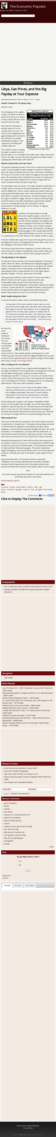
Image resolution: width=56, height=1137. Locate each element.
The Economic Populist (28, 6)
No (20, 865)
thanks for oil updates (12, 817)
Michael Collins (16, 100)
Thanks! (7, 809)
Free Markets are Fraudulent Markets (18, 782)
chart (3, 157)
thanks (6, 806)
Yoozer (7, 823)
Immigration (8, 841)
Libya (36, 487)
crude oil (26, 489)
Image (12, 208)
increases (10, 489)
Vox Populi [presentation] (29, 885)
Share (42, 495)
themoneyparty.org (8, 480)
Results (5, 878)
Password (32, 789)
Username (7, 789)
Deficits (7, 844)
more (51, 847)
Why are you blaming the (13, 838)
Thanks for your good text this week (18, 826)
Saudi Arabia (21, 487)
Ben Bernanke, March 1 (40, 397)
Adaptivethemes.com (37, 1134)
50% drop (5, 175)
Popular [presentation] (7, 885)
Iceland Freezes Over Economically (15, 705)
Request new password (20, 793)
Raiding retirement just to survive (15, 708)
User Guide (8, 678)
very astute (8, 812)
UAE (32, 489)
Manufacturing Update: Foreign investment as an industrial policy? (27, 693)
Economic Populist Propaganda (16, 771)
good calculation (10, 803)
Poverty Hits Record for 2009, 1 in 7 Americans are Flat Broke (26, 710)
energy (12, 487)
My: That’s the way (11, 829)
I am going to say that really (15, 835)
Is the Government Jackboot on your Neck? (20, 768)
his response (23, 443)
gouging (18, 489)
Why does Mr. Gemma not (14, 832)
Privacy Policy (28, 1128)
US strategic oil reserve (27, 376)
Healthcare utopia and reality (13, 715)
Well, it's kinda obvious (12, 820)
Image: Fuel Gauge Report (21, 361)
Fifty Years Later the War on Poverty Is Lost (21, 774)
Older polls (7, 876)
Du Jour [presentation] (18, 885)
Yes (20, 861)
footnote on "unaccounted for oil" (17, 815)
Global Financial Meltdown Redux (15, 698)
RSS (17, 480)
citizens (30, 487)
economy (4, 487)
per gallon (39, 489)
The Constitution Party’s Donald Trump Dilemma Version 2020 (28, 586)
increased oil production (44, 233)
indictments (37, 450)
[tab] (7, 885)
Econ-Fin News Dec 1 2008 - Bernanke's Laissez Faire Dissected (27, 688)
